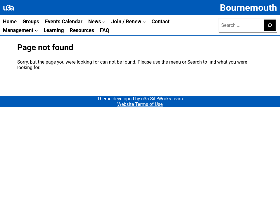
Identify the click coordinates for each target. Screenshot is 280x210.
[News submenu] (104, 21)
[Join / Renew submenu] (144, 21)
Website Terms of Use (140, 104)
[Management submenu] (36, 30)
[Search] (270, 25)
